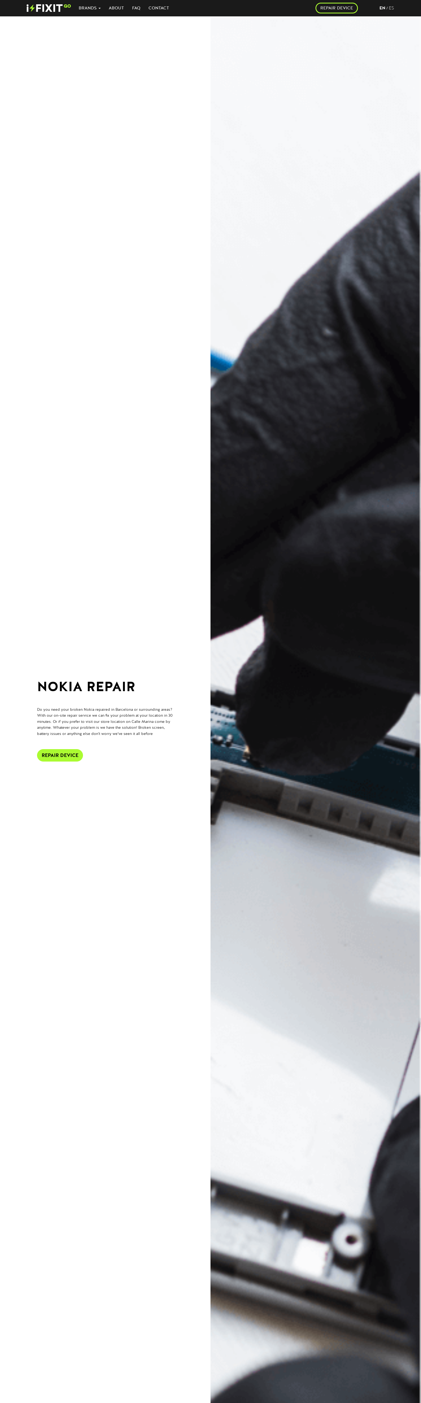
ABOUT (116, 8)
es (391, 8)
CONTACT (158, 8)
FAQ (136, 8)
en (382, 8)
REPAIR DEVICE (336, 8)
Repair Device (60, 755)
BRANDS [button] (90, 8)
